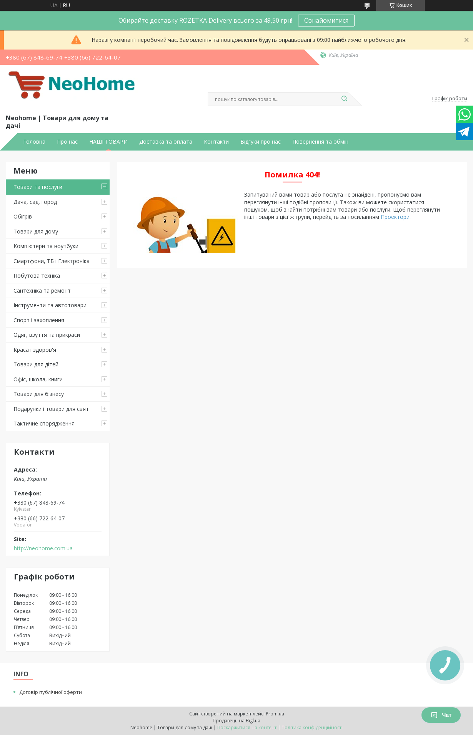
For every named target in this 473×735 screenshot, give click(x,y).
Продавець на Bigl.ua (236, 720)
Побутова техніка (36, 275)
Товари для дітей (35, 364)
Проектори (395, 216)
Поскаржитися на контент (246, 727)
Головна (34, 141)
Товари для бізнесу (38, 393)
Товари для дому (35, 231)
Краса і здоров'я (34, 349)
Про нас (67, 141)
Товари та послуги (37, 186)
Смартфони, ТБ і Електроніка (51, 261)
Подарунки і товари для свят (51, 408)
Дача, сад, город (35, 201)
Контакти (216, 141)
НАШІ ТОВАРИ (108, 141)
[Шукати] (344, 99)
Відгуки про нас (260, 141)
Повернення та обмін (320, 141)
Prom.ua (275, 713)
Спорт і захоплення (38, 320)
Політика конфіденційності (312, 727)
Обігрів (22, 216)
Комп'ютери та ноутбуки (45, 246)
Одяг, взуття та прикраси (46, 334)
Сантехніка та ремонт (42, 290)
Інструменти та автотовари (50, 305)
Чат (441, 715)
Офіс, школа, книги (38, 379)
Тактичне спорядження (44, 423)
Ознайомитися (326, 20)
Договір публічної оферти (50, 692)
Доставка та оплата (165, 141)
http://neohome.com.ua (43, 548)
